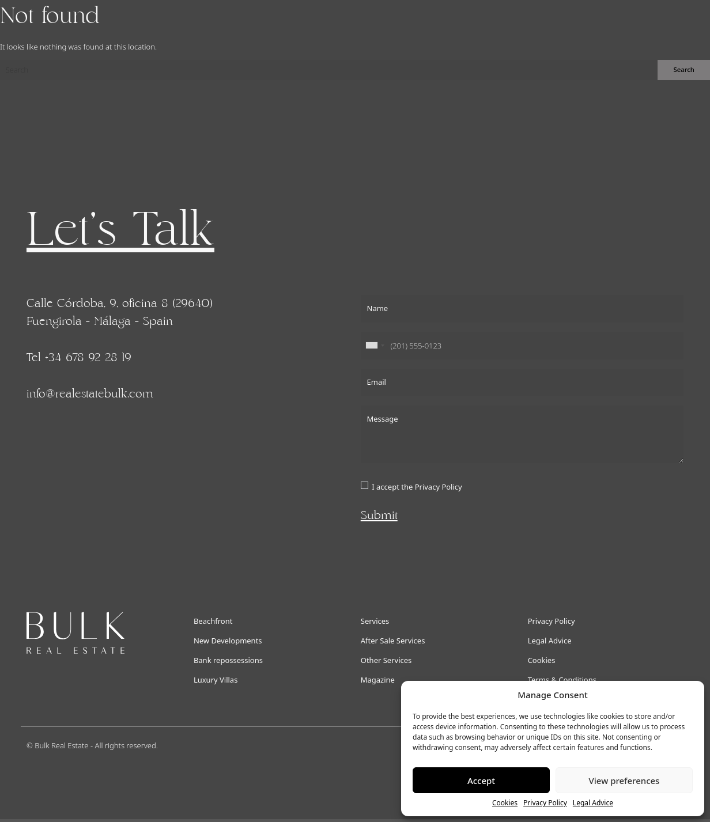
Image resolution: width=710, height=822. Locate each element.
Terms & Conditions (562, 680)
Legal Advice (593, 803)
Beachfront (213, 621)
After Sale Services (393, 640)
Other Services (386, 660)
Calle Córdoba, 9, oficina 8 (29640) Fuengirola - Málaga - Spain (120, 312)
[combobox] (374, 345)
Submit (379, 515)
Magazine (378, 680)
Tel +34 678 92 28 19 (79, 357)
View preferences (624, 780)
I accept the (417, 487)
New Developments (228, 640)
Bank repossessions (228, 660)
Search (683, 69)
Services (375, 621)
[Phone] (522, 345)
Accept (481, 780)
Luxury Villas (216, 680)
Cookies (505, 803)
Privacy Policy (545, 803)
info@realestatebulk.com (90, 394)
